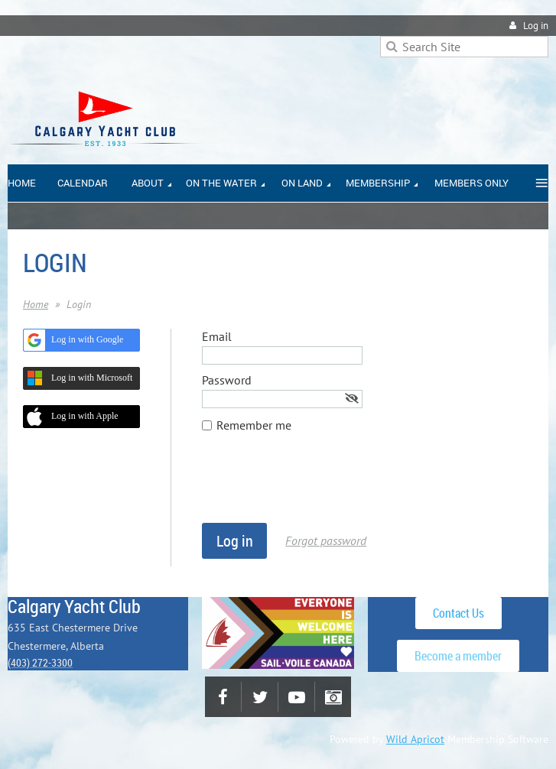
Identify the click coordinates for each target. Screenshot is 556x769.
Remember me (253, 425)
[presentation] (318, 485)
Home (35, 304)
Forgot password (325, 540)
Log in (535, 25)
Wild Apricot (415, 739)
